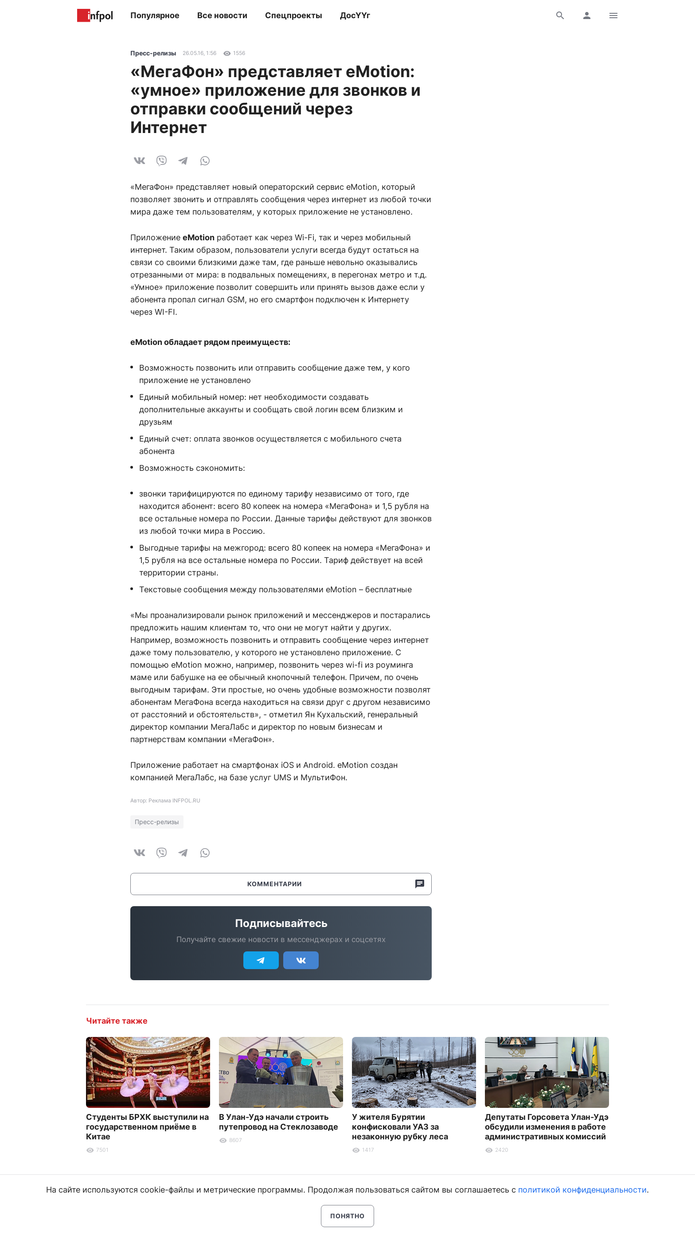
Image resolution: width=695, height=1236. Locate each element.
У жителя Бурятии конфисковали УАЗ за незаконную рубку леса (400, 1126)
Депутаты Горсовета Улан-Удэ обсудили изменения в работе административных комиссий (547, 1126)
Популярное (155, 15)
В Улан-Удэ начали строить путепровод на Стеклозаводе (278, 1121)
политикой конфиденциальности (582, 1189)
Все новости (222, 15)
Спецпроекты (293, 15)
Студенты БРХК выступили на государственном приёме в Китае (147, 1126)
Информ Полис (95, 15)
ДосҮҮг (355, 15)
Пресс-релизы (153, 53)
